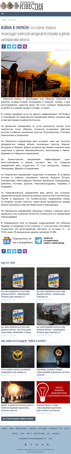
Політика (32, 428)
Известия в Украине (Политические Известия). (36, 449)
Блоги (11, 428)
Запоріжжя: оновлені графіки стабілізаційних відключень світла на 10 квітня (53, 372)
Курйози (15, 433)
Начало (4, 428)
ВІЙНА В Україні (15, 27)
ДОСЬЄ (67, 428)
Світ (60, 428)
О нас (50, 438)
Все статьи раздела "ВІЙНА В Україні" (18, 418)
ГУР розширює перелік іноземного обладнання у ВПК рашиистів (16, 370)
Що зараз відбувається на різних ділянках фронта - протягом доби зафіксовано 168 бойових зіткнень (16, 330)
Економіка (53, 428)
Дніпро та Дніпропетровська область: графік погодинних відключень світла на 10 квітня (17, 408)
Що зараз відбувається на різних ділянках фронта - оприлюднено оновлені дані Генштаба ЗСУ (15, 294)
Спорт (22, 433)
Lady (48, 433)
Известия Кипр (39, 433)
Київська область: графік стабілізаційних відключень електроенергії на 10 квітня (49, 408)
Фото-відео (42, 428)
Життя (29, 433)
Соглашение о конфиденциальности (32, 438)
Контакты (56, 433)
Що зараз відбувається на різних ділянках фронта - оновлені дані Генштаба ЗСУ (51, 294)
